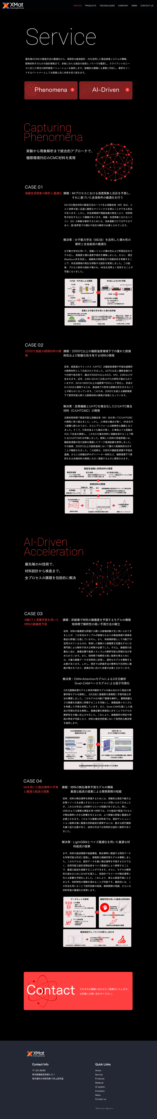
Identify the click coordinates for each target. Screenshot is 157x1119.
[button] (107, 6)
